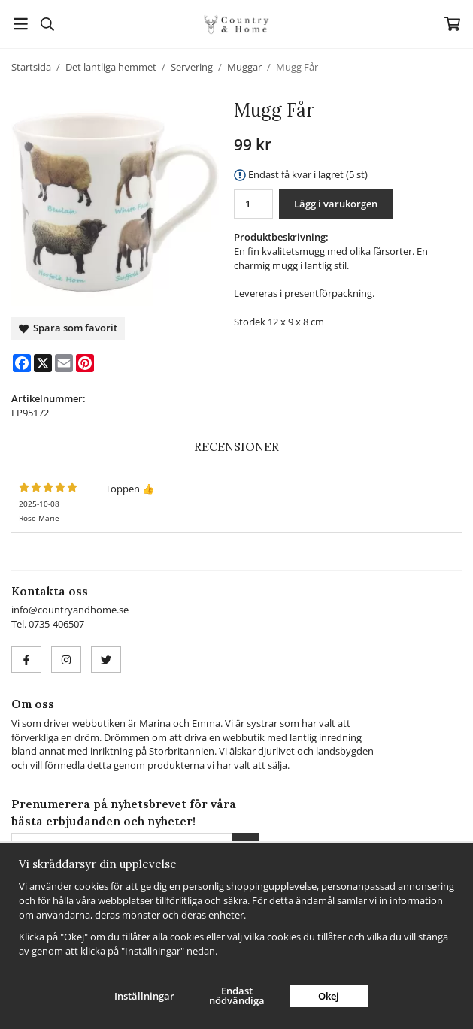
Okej (328, 996)
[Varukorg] (452, 24)
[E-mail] (63, 363)
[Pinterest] (85, 363)
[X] (42, 363)
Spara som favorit (68, 327)
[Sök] (47, 24)
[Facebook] (21, 363)
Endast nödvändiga (237, 995)
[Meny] (21, 24)
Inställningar (144, 996)
